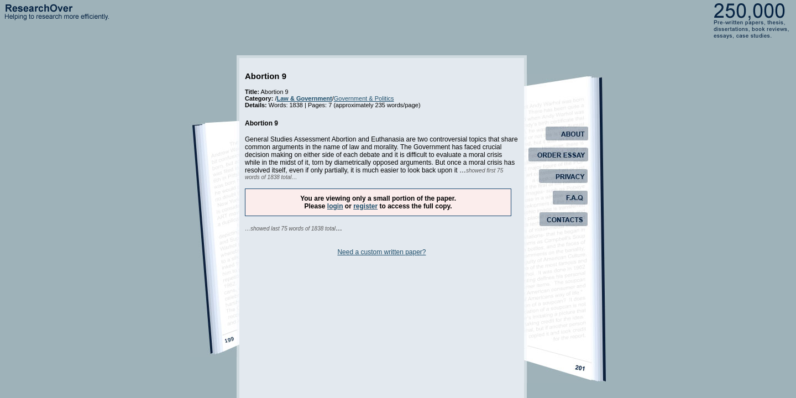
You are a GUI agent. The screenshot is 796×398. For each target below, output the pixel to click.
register (365, 206)
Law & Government (304, 98)
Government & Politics (364, 98)
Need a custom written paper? (381, 252)
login (335, 206)
